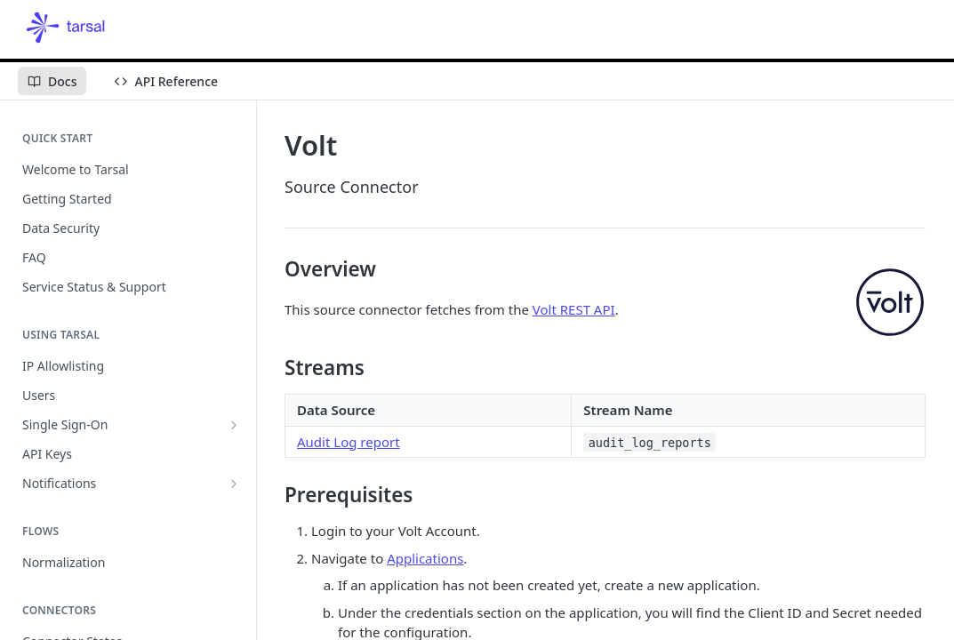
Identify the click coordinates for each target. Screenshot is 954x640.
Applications (425, 558)
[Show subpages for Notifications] (234, 483)
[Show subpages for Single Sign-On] (234, 425)
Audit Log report (348, 442)
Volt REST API (574, 309)
